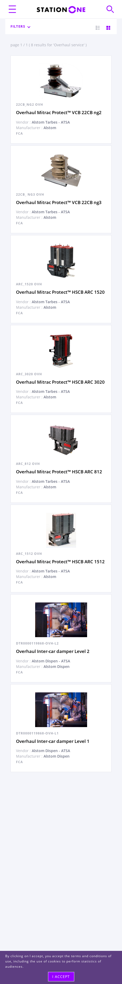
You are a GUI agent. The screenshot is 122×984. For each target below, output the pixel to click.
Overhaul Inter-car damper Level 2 (52, 651)
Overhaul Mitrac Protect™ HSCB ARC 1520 (60, 292)
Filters (20, 26)
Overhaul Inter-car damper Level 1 (52, 741)
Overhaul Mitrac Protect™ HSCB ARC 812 (59, 472)
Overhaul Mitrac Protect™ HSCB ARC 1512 (60, 562)
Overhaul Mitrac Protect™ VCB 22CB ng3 (59, 202)
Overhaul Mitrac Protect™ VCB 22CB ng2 (59, 112)
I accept (61, 976)
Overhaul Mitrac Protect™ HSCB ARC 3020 (60, 382)
